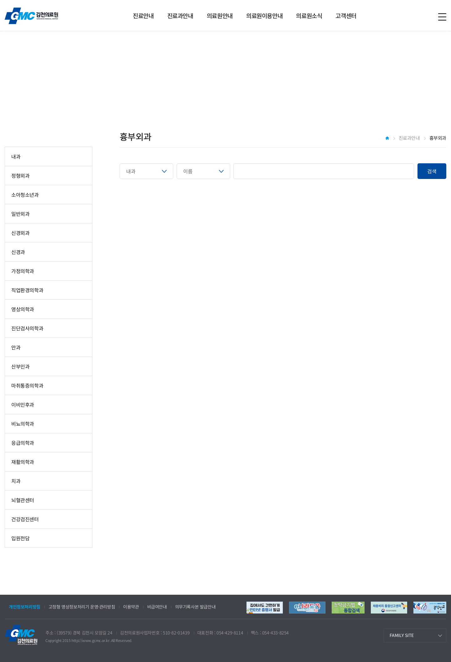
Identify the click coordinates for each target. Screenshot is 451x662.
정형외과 (20, 175)
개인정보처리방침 (24, 606)
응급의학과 (22, 442)
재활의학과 (22, 462)
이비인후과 (22, 404)
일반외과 (20, 213)
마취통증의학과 (27, 385)
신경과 (18, 252)
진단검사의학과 (27, 328)
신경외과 (20, 233)
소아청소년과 (25, 194)
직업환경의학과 (27, 290)
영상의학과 (22, 309)
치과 (15, 481)
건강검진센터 (25, 519)
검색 (432, 171)
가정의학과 (22, 271)
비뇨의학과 (22, 423)
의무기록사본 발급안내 (195, 606)
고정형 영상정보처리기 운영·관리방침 (82, 606)
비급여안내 (157, 606)
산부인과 (20, 366)
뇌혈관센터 (22, 500)
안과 (15, 347)
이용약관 (131, 606)
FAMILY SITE (402, 635)
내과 (15, 156)
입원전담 (20, 538)
